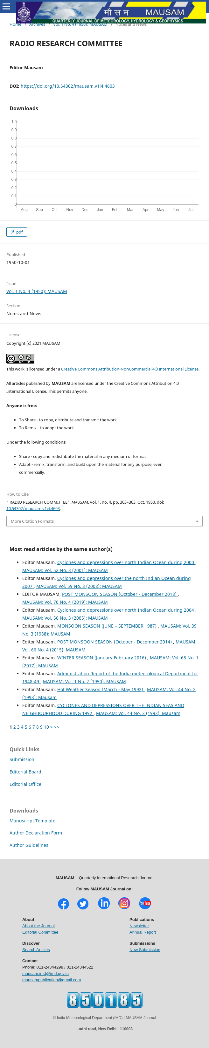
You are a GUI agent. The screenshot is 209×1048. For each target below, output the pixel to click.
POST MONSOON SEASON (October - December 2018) (120, 594)
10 (46, 727)
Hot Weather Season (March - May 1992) (100, 689)
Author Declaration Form (36, 833)
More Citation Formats (32, 521)
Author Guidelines (29, 845)
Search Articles (36, 949)
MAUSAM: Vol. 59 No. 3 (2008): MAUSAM (79, 586)
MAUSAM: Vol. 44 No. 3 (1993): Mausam (138, 713)
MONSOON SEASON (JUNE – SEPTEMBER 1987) (107, 626)
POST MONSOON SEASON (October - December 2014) (115, 642)
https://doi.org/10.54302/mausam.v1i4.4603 (68, 86)
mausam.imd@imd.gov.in (45, 973)
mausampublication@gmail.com (51, 979)
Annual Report (142, 932)
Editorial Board (25, 772)
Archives (37, 24)
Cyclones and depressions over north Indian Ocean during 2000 (126, 562)
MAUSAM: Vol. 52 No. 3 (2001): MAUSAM (65, 570)
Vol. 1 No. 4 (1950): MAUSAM (80, 24)
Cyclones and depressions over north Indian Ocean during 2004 (126, 610)
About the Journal (38, 925)
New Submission (144, 949)
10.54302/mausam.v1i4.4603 (33, 508)
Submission (22, 759)
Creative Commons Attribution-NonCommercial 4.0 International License (130, 369)
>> (56, 727)
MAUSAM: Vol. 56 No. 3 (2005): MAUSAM (65, 618)
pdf (19, 232)
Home (15, 24)
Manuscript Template (32, 821)
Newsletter (139, 925)
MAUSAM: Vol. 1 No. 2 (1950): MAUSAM (84, 681)
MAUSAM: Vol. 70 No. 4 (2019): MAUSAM (65, 602)
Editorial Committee (40, 932)
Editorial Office (25, 784)
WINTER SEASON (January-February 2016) (102, 658)
